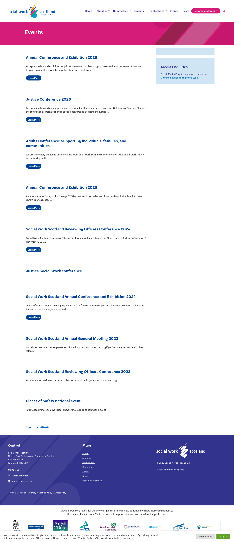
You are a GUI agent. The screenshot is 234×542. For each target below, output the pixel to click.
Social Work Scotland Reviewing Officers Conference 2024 (78, 229)
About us (104, 11)
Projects (140, 11)
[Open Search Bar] (224, 11)
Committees (122, 11)
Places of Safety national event (53, 400)
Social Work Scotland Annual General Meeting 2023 (72, 338)
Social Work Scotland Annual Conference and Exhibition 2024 (81, 296)
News (185, 11)
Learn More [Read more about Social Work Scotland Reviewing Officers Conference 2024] (34, 249)
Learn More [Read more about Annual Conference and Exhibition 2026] (34, 78)
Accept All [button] (223, 536)
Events (174, 11)
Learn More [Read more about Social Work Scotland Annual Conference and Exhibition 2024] (34, 317)
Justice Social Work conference (54, 270)
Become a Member (207, 10)
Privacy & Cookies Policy (40, 492)
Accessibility (60, 492)
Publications (159, 11)
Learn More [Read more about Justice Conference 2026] (34, 119)
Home (88, 11)
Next (44, 426)
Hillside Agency (176, 469)
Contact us (13, 469)
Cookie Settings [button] (205, 536)
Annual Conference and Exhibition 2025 (61, 187)
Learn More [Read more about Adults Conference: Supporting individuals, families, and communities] (34, 166)
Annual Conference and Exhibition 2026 (61, 57)
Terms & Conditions (18, 492)
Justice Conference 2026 (48, 99)
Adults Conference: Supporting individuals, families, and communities (76, 143)
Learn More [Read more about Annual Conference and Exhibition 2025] (34, 207)
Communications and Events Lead (179, 77)
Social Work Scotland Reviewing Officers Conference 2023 (78, 371)
